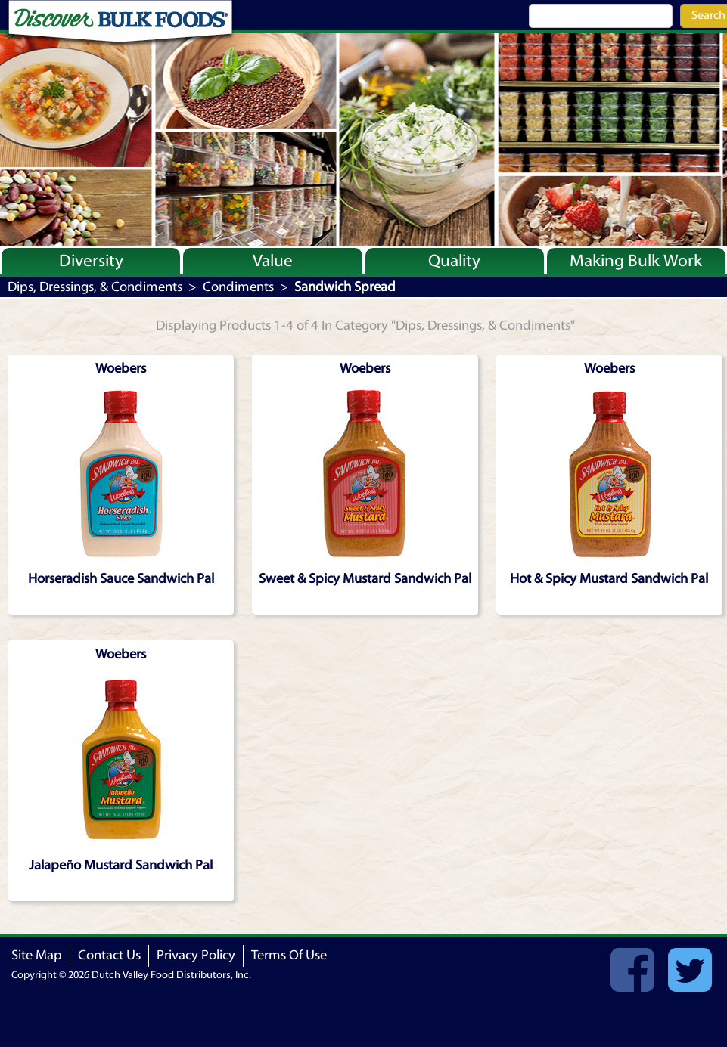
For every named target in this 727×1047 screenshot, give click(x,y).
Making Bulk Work (636, 261)
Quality (454, 261)
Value (273, 261)
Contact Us (109, 955)
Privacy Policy (196, 955)
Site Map (36, 955)
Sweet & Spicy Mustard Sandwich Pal (365, 579)
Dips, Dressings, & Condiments (95, 287)
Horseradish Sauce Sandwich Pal (121, 579)
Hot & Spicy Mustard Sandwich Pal (609, 579)
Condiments (238, 287)
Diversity (91, 261)
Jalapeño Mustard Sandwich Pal (121, 865)
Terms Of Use (289, 955)
